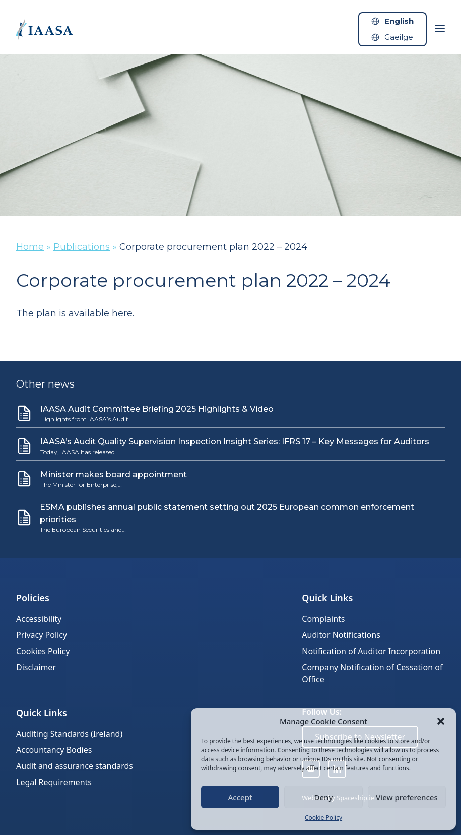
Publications (81, 246)
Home (30, 246)
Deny (323, 797)
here (122, 313)
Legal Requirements (54, 782)
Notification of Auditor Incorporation (371, 651)
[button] (441, 721)
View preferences (407, 797)
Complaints (323, 618)
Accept (240, 797)
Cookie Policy (323, 817)
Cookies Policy (43, 651)
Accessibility (38, 618)
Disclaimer (36, 667)
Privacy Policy (41, 634)
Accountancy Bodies (54, 749)
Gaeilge (398, 37)
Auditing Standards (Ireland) (69, 733)
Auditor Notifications (341, 634)
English (399, 21)
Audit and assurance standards (74, 766)
